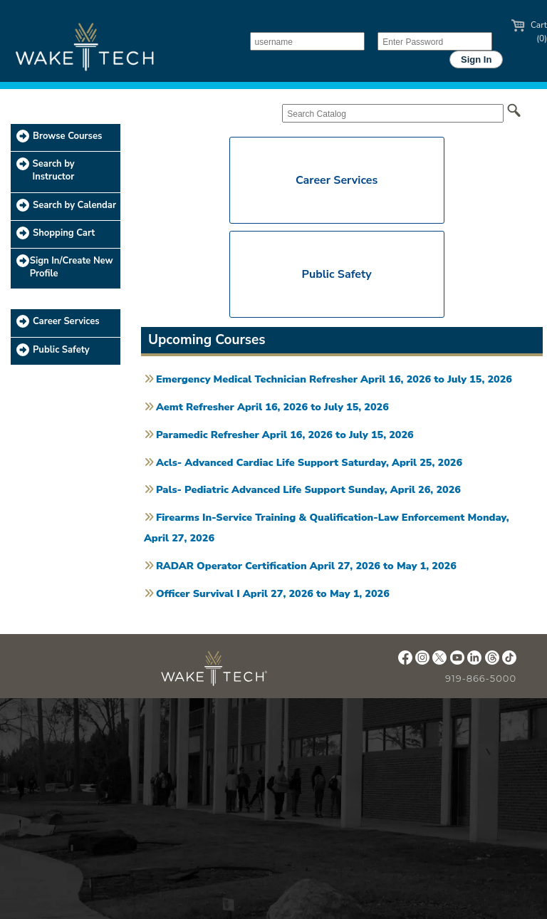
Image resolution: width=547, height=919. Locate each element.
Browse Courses (67, 136)
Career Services (66, 321)
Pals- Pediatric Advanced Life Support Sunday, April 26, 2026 (308, 489)
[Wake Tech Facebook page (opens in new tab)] (405, 661)
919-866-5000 (480, 678)
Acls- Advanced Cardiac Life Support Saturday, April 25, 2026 (309, 462)
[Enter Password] (434, 41)
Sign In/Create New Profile (71, 267)
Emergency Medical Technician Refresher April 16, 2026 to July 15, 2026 (334, 379)
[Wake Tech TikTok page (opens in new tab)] (509, 661)
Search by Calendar (74, 205)
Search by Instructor (54, 170)
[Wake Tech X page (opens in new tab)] (439, 661)
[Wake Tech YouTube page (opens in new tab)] (457, 661)
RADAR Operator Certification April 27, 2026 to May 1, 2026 (306, 566)
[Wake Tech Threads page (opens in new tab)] (492, 661)
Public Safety (61, 349)
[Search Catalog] (393, 113)
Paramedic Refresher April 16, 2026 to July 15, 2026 (285, 434)
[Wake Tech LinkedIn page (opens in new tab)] (474, 661)
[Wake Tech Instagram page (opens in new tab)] (422, 661)
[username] (307, 41)
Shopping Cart (64, 233)
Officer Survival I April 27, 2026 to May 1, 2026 (273, 593)
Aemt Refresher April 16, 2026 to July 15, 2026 (272, 407)
